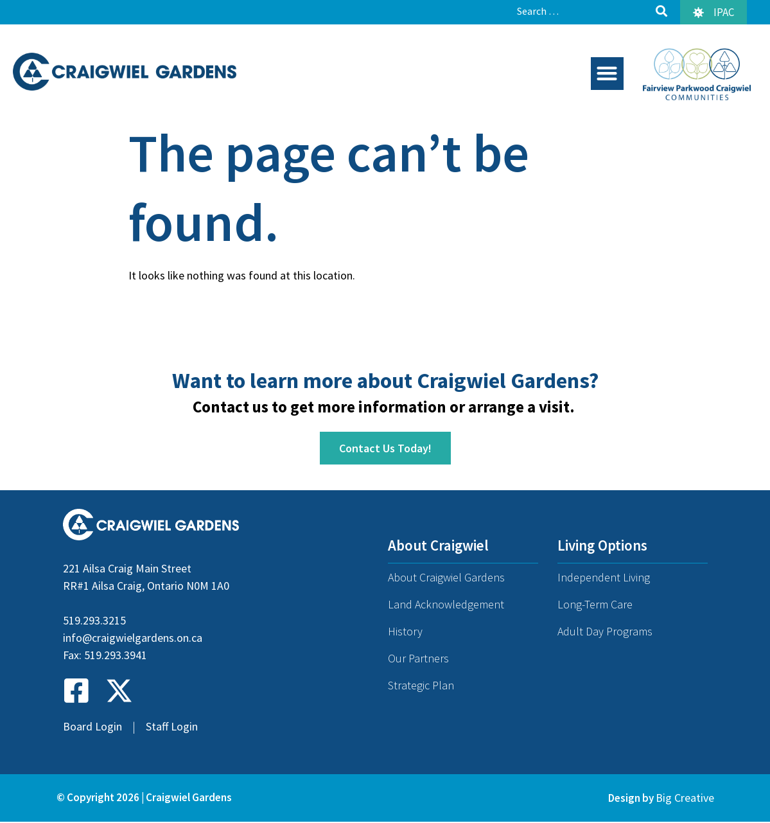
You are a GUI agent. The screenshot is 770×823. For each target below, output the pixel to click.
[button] (607, 73)
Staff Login (172, 727)
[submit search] (661, 11)
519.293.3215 (94, 621)
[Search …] (581, 11)
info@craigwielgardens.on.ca (132, 638)
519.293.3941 (115, 655)
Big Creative (685, 797)
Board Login (92, 727)
